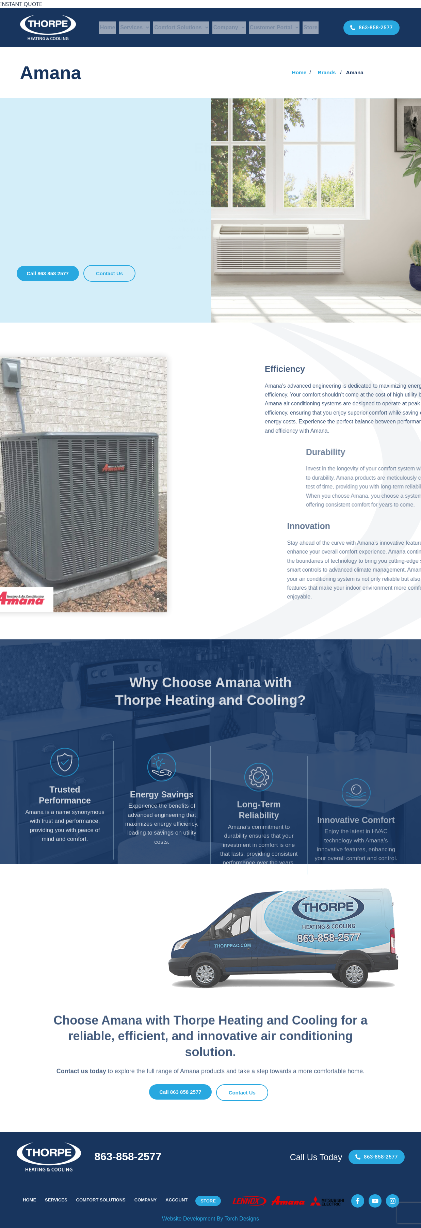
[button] (355, 72)
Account (176, 1200)
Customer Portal (274, 27)
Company (229, 27)
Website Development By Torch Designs (210, 1219)
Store (311, 27)
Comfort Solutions (181, 27)
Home (107, 27)
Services (134, 27)
